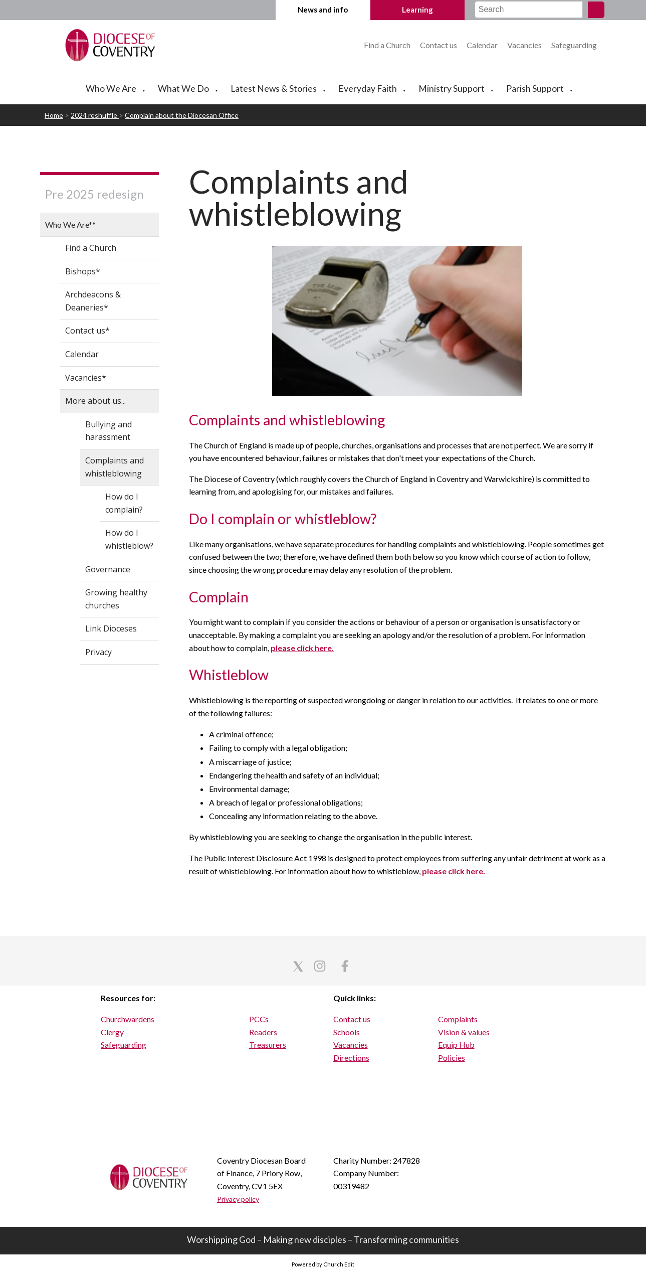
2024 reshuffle (95, 115)
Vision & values (464, 1032)
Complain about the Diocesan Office (182, 115)
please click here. (302, 648)
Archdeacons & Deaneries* (93, 301)
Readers (263, 1032)
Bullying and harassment (108, 431)
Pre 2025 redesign (94, 194)
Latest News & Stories (274, 88)
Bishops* (82, 271)
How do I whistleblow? (129, 539)
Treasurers (267, 1044)
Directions (351, 1057)
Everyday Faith (367, 88)
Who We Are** (70, 224)
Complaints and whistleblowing (114, 467)
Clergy (112, 1032)
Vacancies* (85, 377)
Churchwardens (127, 1019)
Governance (107, 569)
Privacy (98, 652)
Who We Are (111, 88)
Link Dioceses (111, 628)
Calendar (483, 45)
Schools (346, 1032)
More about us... (95, 400)
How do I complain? (124, 503)
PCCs (259, 1019)
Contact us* (87, 330)
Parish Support (535, 88)
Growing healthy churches (116, 599)
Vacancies (524, 45)
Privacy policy (238, 1199)
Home (54, 115)
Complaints (458, 1019)
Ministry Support (451, 88)
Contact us (439, 45)
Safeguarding (574, 45)
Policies (451, 1057)
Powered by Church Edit (323, 1264)
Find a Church (388, 45)
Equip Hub (456, 1044)
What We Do (183, 88)
